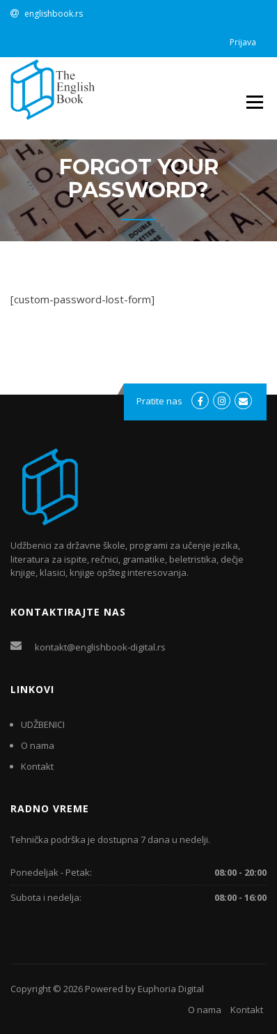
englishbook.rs (53, 14)
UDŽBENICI (43, 724)
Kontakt (37, 766)
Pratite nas (159, 401)
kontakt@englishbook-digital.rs (100, 647)
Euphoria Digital (171, 988)
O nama (37, 745)
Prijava (243, 42)
